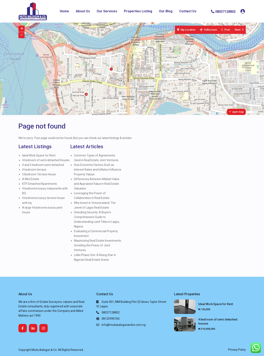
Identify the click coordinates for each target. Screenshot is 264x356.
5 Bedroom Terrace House (39, 174)
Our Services (107, 11)
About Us (83, 11)
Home (64, 11)
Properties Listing (138, 11)
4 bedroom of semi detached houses (46, 160)
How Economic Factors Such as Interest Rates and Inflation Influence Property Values (97, 169)
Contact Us (187, 11)
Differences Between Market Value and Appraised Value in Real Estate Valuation (96, 183)
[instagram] (43, 328)
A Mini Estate (30, 179)
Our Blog (165, 11)
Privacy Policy (237, 349)
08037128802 (225, 11)
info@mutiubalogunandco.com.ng (124, 324)
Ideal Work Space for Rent (39, 155)
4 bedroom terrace (34, 169)
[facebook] (22, 328)
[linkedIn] (33, 328)
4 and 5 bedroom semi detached (43, 165)
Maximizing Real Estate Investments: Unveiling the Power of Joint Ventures (98, 245)
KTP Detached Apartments (39, 183)
